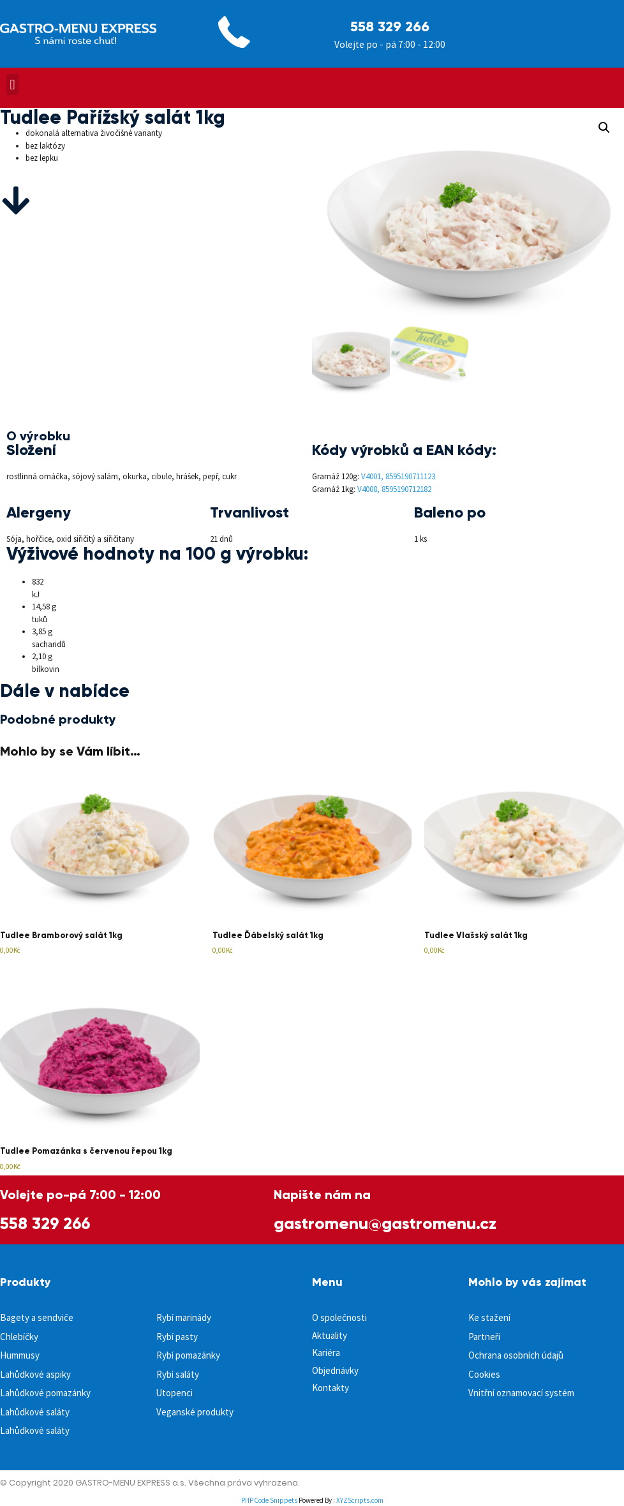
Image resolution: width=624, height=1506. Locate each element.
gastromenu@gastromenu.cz (385, 1223)
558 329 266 (389, 26)
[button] (12, 84)
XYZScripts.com (359, 1500)
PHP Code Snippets (269, 1500)
